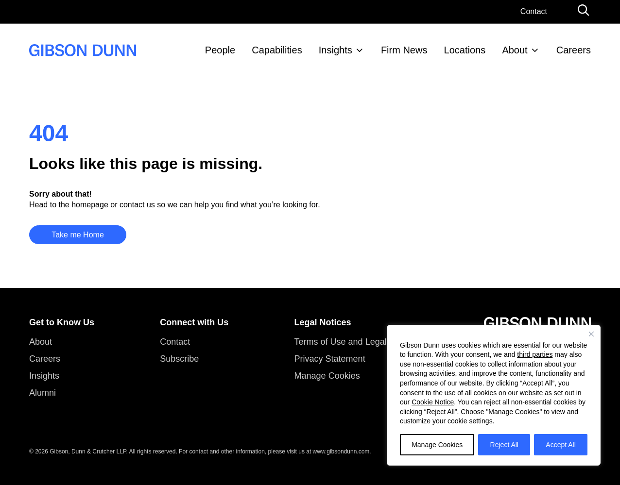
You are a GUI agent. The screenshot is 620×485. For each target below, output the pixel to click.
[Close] (591, 334)
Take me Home (78, 235)
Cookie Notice (433, 402)
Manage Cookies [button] (327, 376)
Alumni (42, 393)
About (514, 50)
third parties (534, 354)
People (220, 50)
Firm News (404, 50)
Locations (465, 50)
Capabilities (277, 50)
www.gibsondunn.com (341, 451)
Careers (573, 50)
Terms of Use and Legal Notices (356, 342)
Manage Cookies (437, 445)
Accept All (560, 445)
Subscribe (179, 359)
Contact (533, 11)
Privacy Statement (329, 359)
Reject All (504, 445)
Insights (335, 50)
